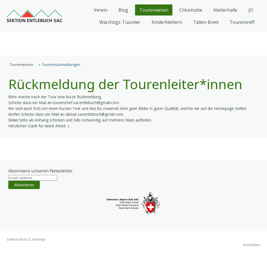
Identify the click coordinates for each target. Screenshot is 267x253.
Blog (123, 10)
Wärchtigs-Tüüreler (120, 22)
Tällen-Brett (206, 22)
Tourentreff (242, 22)
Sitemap (38, 239)
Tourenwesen (153, 10)
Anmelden (251, 244)
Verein (100, 10)
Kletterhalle (225, 10)
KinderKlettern (167, 22)
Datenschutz (17, 239)
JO (250, 10)
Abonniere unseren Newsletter (40, 171)
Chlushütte (190, 10)
